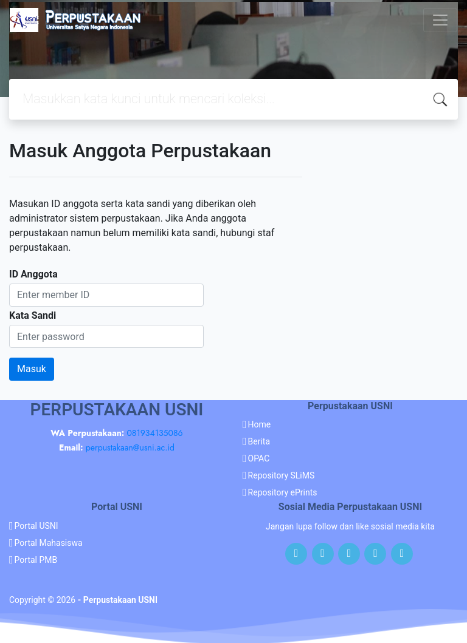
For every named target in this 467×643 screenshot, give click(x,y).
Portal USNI (36, 526)
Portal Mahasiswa (49, 543)
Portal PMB (36, 560)
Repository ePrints (282, 492)
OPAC (259, 458)
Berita (259, 441)
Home (259, 424)
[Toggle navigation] (440, 20)
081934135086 (154, 433)
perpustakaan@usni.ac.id (130, 447)
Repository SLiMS (281, 475)
